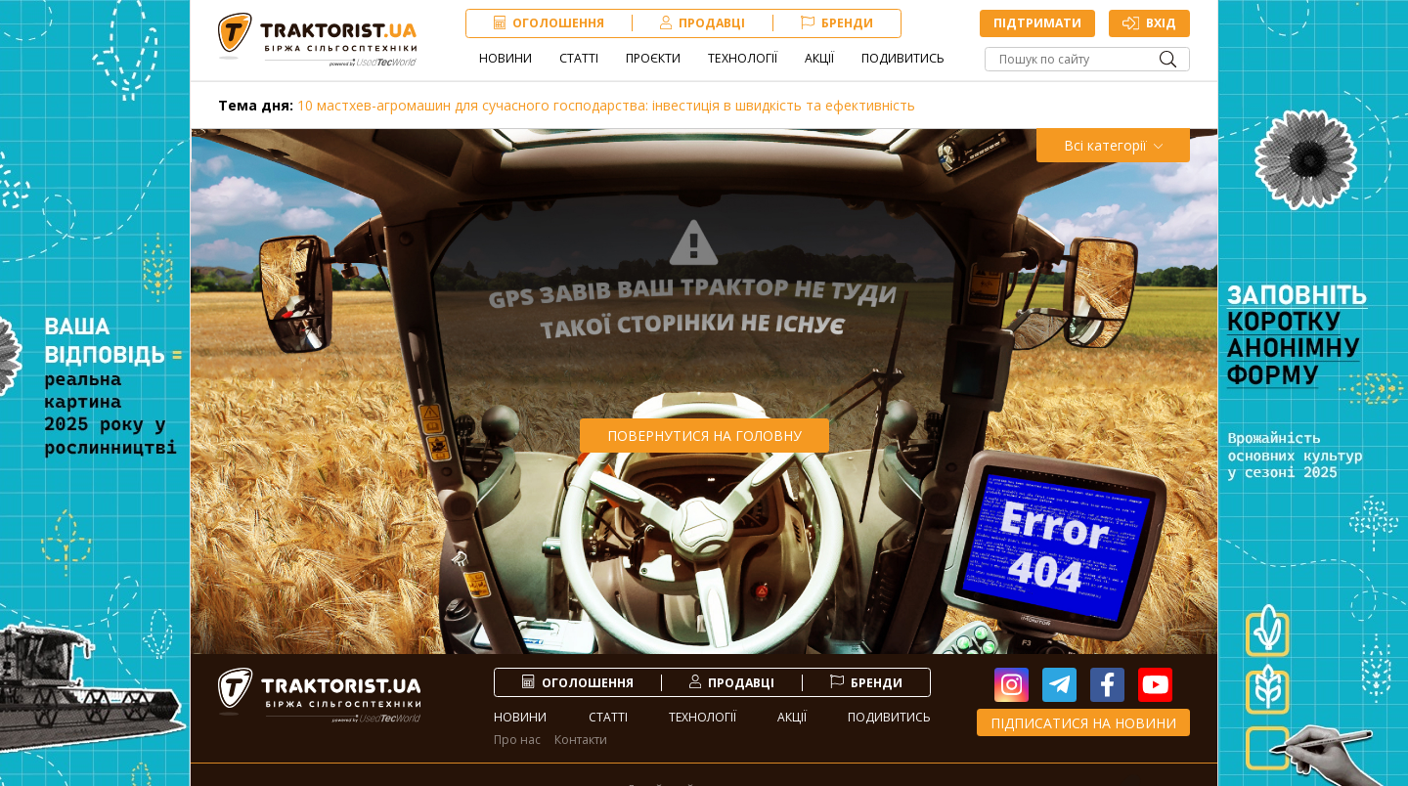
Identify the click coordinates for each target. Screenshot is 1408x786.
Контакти (580, 739)
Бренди (839, 24)
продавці (704, 24)
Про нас (517, 739)
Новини (507, 59)
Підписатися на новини (1083, 723)
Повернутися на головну (704, 435)
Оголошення (551, 24)
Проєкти (655, 59)
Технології (744, 59)
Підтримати (1036, 24)
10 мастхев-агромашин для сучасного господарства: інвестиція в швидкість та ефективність (566, 105)
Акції (821, 59)
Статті (580, 59)
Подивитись (904, 59)
